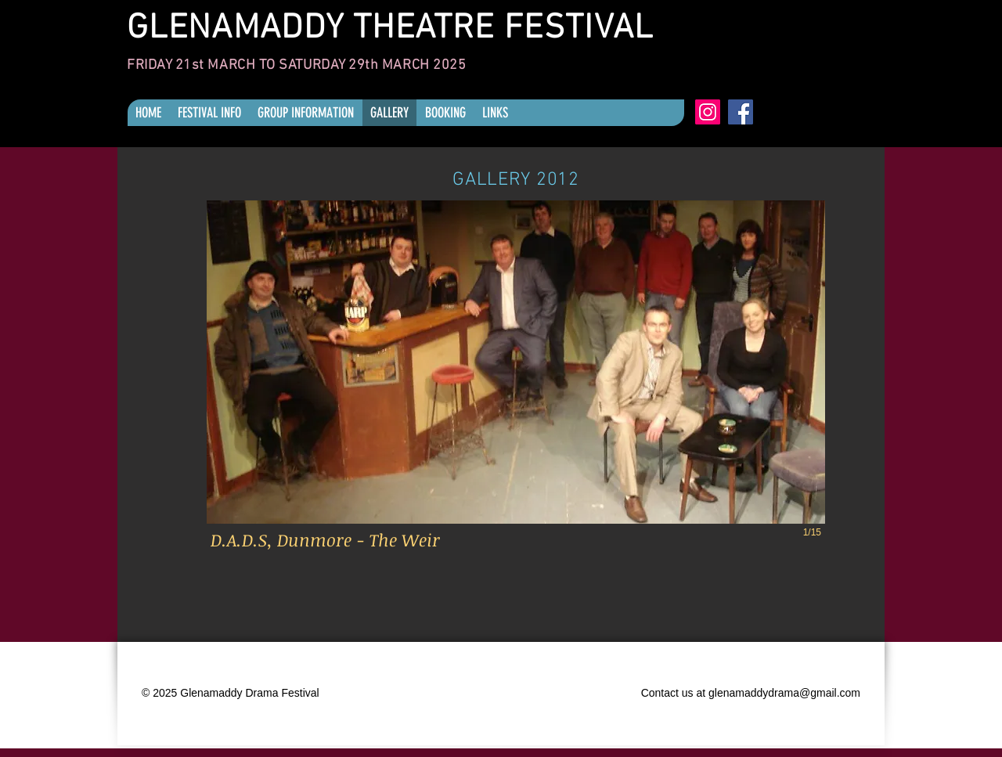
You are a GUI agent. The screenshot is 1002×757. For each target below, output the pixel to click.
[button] (516, 385)
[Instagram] (707, 111)
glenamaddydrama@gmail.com (784, 693)
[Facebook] (740, 111)
